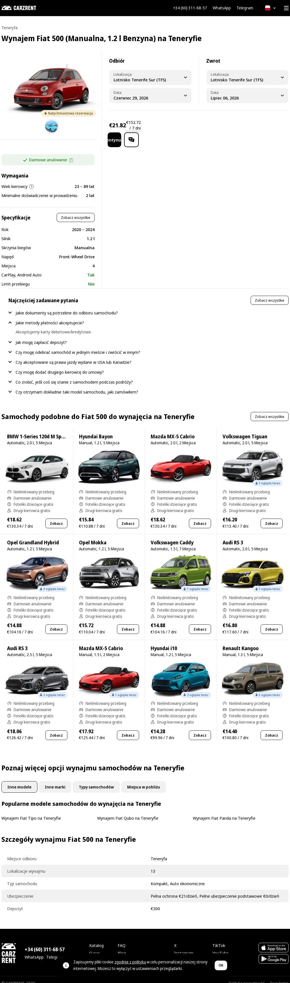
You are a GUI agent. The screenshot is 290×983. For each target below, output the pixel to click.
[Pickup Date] (150, 95)
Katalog (96, 938)
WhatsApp (222, 8)
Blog (122, 945)
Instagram (183, 945)
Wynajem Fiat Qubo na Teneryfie (127, 810)
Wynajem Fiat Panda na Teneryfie (224, 810)
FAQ (121, 938)
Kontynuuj (238, 125)
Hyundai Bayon (96, 429)
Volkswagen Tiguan (245, 429)
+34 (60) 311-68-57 (190, 8)
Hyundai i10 (164, 641)
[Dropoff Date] (247, 95)
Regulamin (279, 975)
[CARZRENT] (29, 8)
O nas (94, 945)
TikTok (218, 938)
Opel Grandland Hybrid (33, 535)
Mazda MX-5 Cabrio (173, 429)
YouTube (220, 945)
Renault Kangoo (241, 641)
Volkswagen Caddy (172, 535)
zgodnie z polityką (130, 962)
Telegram (244, 8)
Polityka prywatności (247, 975)
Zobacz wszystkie (75, 210)
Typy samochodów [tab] (96, 779)
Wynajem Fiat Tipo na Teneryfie (31, 810)
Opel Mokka (92, 535)
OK (221, 965)
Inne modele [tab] (19, 779)
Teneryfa (9, 27)
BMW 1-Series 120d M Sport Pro (42, 429)
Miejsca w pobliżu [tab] (143, 779)
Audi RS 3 (233, 535)
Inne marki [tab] (55, 779)
